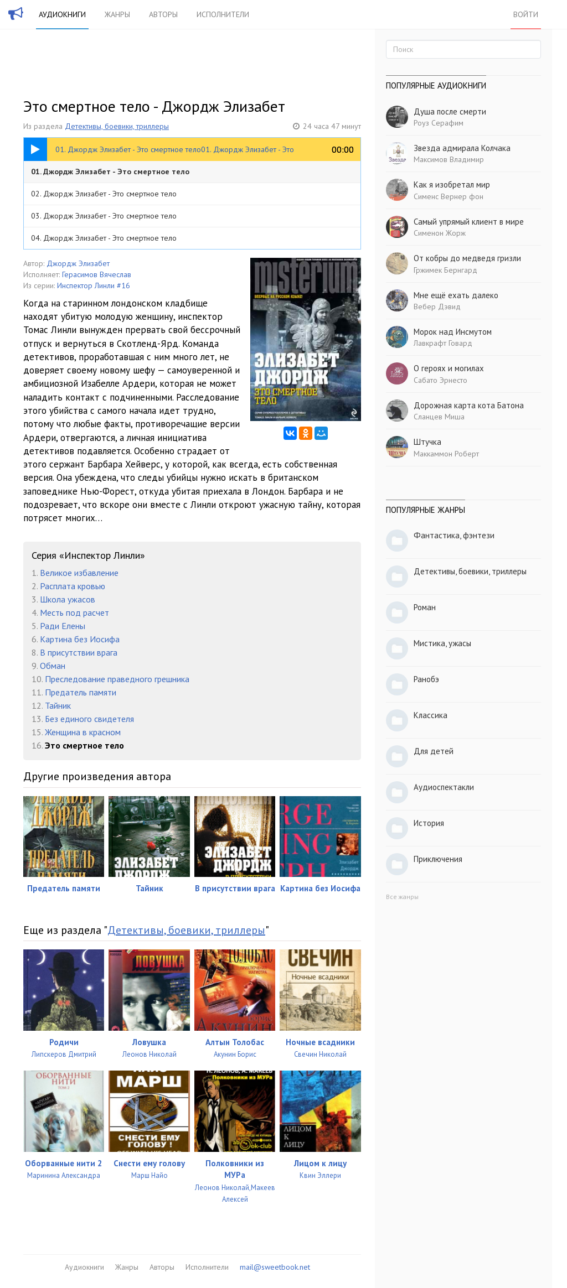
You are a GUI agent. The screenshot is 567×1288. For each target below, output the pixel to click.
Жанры (117, 14)
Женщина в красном (83, 732)
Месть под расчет (74, 612)
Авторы (163, 14)
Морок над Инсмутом (453, 331)
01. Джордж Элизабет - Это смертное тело (110, 171)
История (429, 823)
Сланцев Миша (439, 417)
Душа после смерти (450, 111)
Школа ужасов (67, 599)
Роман (425, 607)
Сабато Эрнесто (440, 380)
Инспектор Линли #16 (93, 285)
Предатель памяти (80, 692)
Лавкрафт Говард (443, 343)
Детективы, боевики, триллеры (117, 126)
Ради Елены (62, 625)
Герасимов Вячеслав (96, 274)
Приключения (438, 859)
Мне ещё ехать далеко (456, 295)
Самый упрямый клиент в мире (469, 221)
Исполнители (223, 14)
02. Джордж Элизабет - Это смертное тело (104, 194)
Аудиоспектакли (444, 787)
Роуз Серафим (438, 123)
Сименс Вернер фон (448, 196)
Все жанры (402, 896)
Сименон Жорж (440, 233)
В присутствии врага (78, 652)
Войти (525, 14)
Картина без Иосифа (80, 639)
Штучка (427, 442)
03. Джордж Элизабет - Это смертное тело (104, 216)
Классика (430, 715)
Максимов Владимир (449, 159)
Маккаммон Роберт (446, 454)
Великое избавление (79, 572)
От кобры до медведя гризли (467, 258)
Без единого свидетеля (89, 718)
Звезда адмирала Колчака (462, 148)
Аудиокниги (62, 14)
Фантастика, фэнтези (454, 535)
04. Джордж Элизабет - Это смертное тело (104, 238)
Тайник (58, 705)
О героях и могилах (449, 368)
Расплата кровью (72, 585)
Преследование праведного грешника (117, 678)
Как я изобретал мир (452, 184)
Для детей (433, 751)
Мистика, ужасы (442, 643)
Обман (52, 665)
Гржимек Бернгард (445, 270)
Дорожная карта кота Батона (469, 405)
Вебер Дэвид (437, 306)
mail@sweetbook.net (275, 1267)
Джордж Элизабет (78, 263)
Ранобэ (426, 679)
